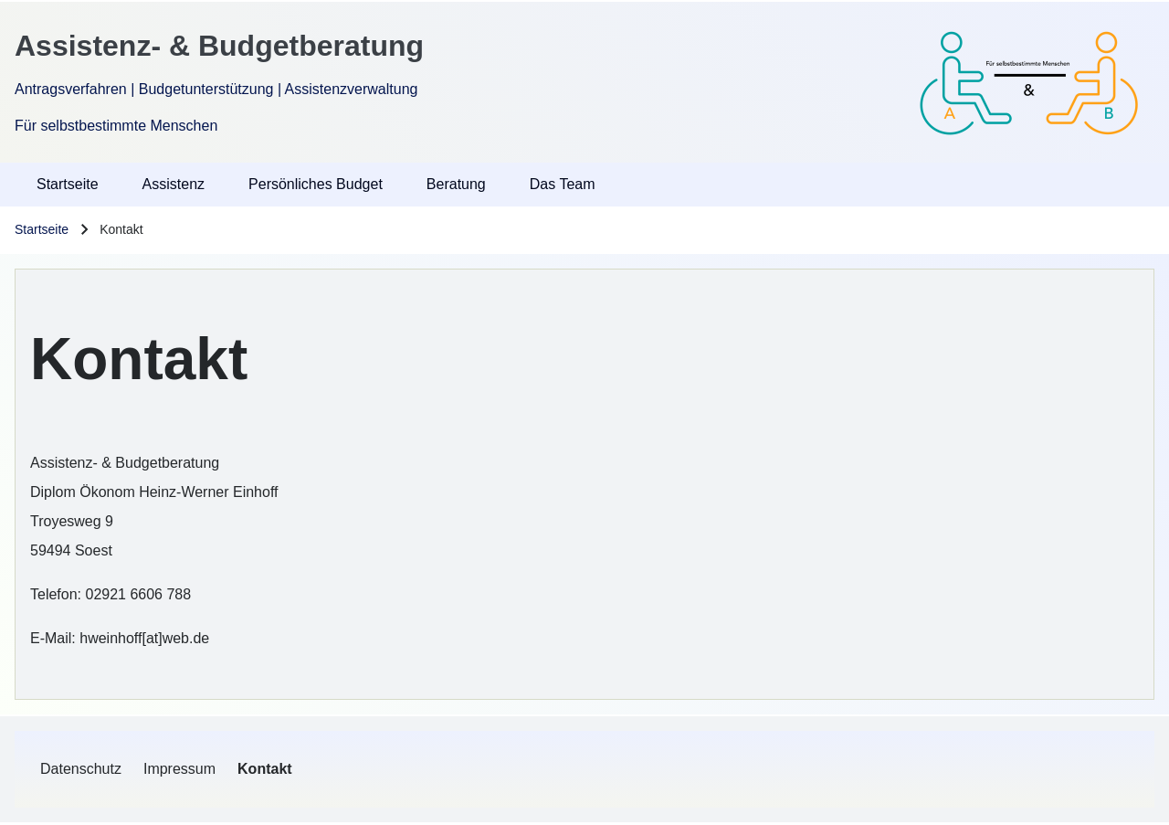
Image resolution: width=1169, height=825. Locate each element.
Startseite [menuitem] (68, 184)
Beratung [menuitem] (456, 184)
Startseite (41, 229)
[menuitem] (80, 769)
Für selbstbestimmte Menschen (116, 125)
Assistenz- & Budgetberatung (219, 45)
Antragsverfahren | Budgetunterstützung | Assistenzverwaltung (216, 89)
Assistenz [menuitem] (173, 184)
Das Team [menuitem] (562, 184)
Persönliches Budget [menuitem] (315, 184)
